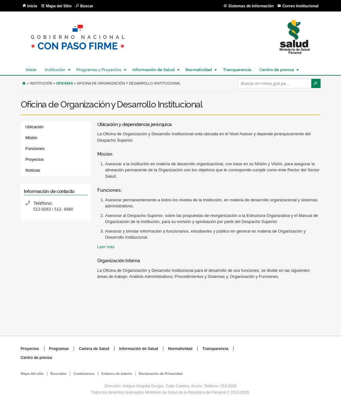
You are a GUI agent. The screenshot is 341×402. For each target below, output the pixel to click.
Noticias (33, 170)
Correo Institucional (300, 6)
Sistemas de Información (251, 6)
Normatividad (198, 69)
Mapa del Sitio (59, 6)
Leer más (106, 246)
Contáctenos (84, 374)
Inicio (32, 6)
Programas (59, 348)
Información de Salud (153, 69)
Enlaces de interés (116, 374)
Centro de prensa (276, 69)
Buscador (58, 374)
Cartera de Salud (94, 348)
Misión (32, 137)
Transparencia (237, 69)
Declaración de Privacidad (160, 374)
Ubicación (35, 126)
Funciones (35, 148)
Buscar (86, 6)
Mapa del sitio (32, 374)
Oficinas (64, 83)
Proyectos (35, 159)
